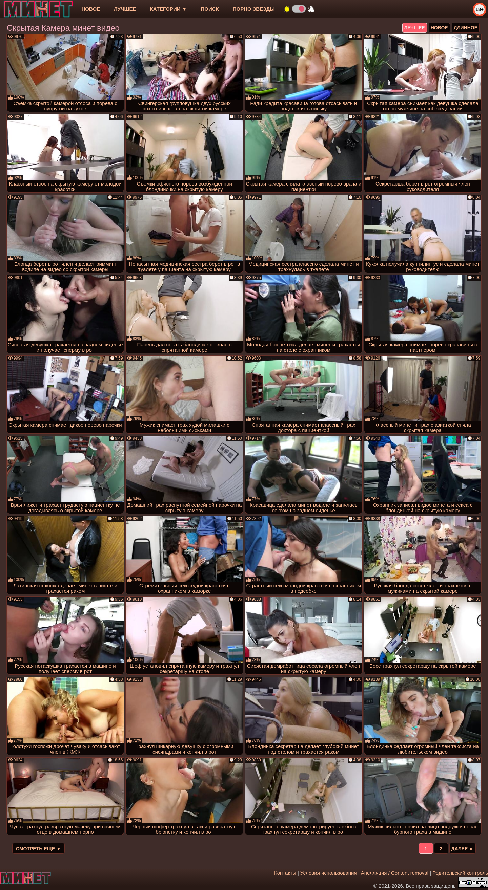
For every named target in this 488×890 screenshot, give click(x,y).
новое (90, 9)
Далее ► (462, 848)
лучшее (125, 9)
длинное (465, 27)
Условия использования (328, 873)
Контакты (285, 873)
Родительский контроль (460, 873)
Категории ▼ (168, 9)
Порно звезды (254, 9)
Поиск (210, 9)
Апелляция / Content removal (394, 873)
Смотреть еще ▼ (38, 848)
